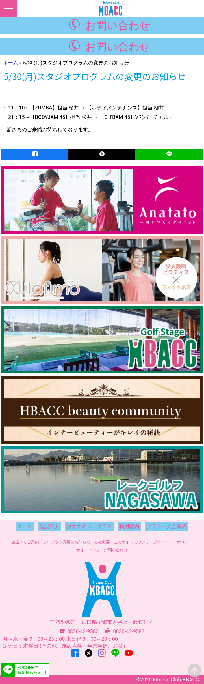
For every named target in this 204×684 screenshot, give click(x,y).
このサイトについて (131, 542)
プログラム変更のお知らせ (66, 542)
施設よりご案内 (25, 542)
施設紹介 (49, 526)
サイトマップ (88, 550)
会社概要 (102, 542)
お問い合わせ (118, 25)
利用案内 (129, 526)
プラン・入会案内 (166, 526)
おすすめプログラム (89, 526)
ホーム (10, 63)
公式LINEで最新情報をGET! (32, 670)
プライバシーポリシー (173, 542)
